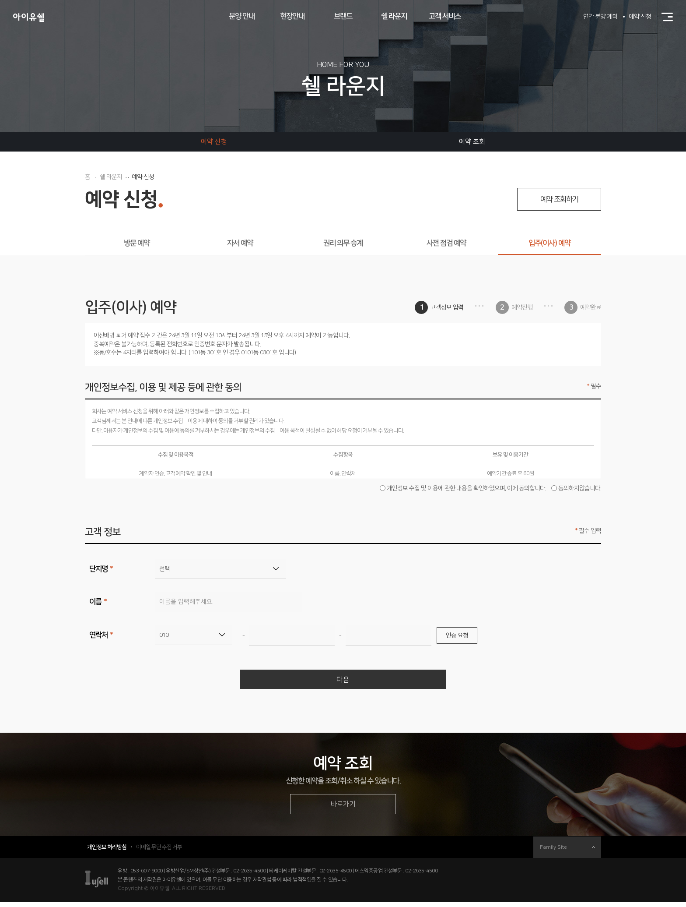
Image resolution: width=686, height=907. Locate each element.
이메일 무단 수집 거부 (159, 852)
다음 (343, 681)
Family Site (567, 852)
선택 (164, 568)
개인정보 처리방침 (106, 852)
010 (163, 635)
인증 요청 (457, 635)
